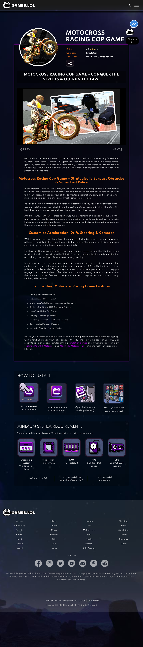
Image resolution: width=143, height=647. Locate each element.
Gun (54, 544)
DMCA (82, 601)
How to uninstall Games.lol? (104, 478)
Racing (89, 544)
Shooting (123, 521)
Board (19, 535)
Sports (123, 535)
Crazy (54, 530)
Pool (89, 535)
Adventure (19, 526)
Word (124, 544)
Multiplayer (89, 530)
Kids (89, 526)
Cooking (54, 526)
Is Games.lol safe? (38, 478)
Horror (54, 548)
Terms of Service (52, 601)
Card (19, 539)
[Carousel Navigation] (71, 149)
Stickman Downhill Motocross (39, 346)
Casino (19, 544)
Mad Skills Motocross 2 (71, 346)
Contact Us (93, 601)
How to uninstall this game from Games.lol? (71, 478)
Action (19, 521)
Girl (54, 539)
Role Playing (89, 548)
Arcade (19, 530)
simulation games (78, 343)
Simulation (91, 53)
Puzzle (89, 539)
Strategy (123, 539)
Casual (19, 548)
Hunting (89, 521)
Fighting (54, 535)
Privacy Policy (70, 601)
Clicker (54, 521)
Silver (124, 526)
